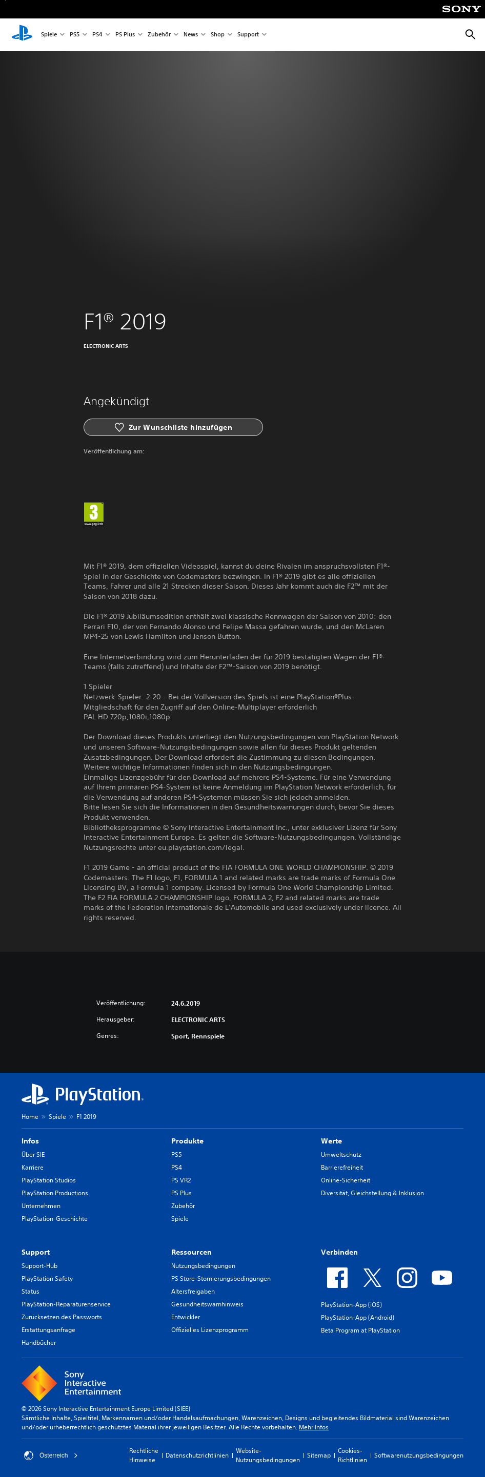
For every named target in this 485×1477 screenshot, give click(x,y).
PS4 (97, 35)
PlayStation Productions (55, 1193)
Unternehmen (41, 1205)
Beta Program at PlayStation (360, 1330)
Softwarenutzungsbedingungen (418, 1455)
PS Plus (125, 35)
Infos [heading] (30, 1141)
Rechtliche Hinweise (143, 1455)
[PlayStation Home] (22, 35)
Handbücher (39, 1342)
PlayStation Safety (47, 1278)
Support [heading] (36, 1252)
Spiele (49, 35)
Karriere (33, 1167)
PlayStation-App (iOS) (351, 1304)
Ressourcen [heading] (191, 1252)
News (191, 35)
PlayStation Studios (49, 1180)
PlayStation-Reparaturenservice (66, 1304)
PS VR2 (181, 1180)
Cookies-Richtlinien (352, 1455)
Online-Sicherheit (345, 1180)
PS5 (74, 35)
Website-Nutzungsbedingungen (268, 1455)
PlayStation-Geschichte (55, 1218)
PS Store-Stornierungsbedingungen (221, 1278)
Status (30, 1291)
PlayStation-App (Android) (357, 1317)
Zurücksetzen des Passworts (62, 1317)
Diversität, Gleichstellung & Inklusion (372, 1193)
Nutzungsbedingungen (203, 1265)
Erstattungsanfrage (48, 1329)
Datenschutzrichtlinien (197, 1455)
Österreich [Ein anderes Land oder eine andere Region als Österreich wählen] (51, 1455)
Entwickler (185, 1317)
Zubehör (159, 35)
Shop (218, 35)
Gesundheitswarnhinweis (207, 1304)
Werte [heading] (331, 1141)
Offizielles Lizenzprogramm (210, 1329)
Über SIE (33, 1154)
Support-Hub (39, 1265)
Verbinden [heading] (339, 1252)
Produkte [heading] (187, 1141)
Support (248, 35)
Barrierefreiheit (342, 1167)
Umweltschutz (341, 1154)
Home (30, 1116)
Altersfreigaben (193, 1291)
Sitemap (319, 1455)
